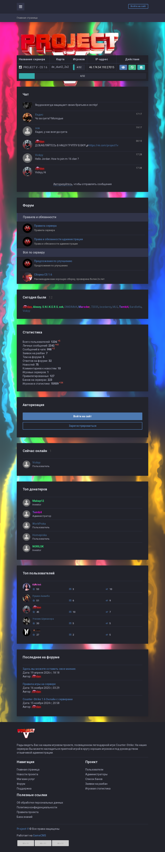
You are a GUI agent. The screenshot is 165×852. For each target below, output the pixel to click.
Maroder (84, 306)
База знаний (24, 816)
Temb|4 (123, 306)
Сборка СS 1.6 (43, 274)
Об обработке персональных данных (40, 802)
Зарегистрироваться (82, 425)
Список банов (94, 779)
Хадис (39, 114)
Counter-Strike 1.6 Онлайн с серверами (48, 699)
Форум (21, 783)
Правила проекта (27, 812)
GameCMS (39, 835)
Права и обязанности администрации (58, 239)
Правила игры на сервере (39, 684)
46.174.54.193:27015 (101, 67)
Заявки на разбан (96, 783)
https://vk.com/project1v (103, 145)
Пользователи (94, 769)
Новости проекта (27, 774)
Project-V (23, 828)
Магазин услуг (26, 779)
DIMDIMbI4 (71, 306)
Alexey (37, 306)
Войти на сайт (138, 6)
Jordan (36, 676)
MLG (115, 306)
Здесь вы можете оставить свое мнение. (49, 668)
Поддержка (24, 788)
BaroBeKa (136, 306)
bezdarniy (105, 306)
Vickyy (39, 155)
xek (61, 306)
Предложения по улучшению (53, 261)
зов (37, 128)
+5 (59, 341)
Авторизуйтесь (62, 184)
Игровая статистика (98, 788)
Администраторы (96, 774)
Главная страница (28, 769)
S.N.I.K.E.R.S (50, 306)
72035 (95, 306)
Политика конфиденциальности (37, 807)
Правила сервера (45, 225)
